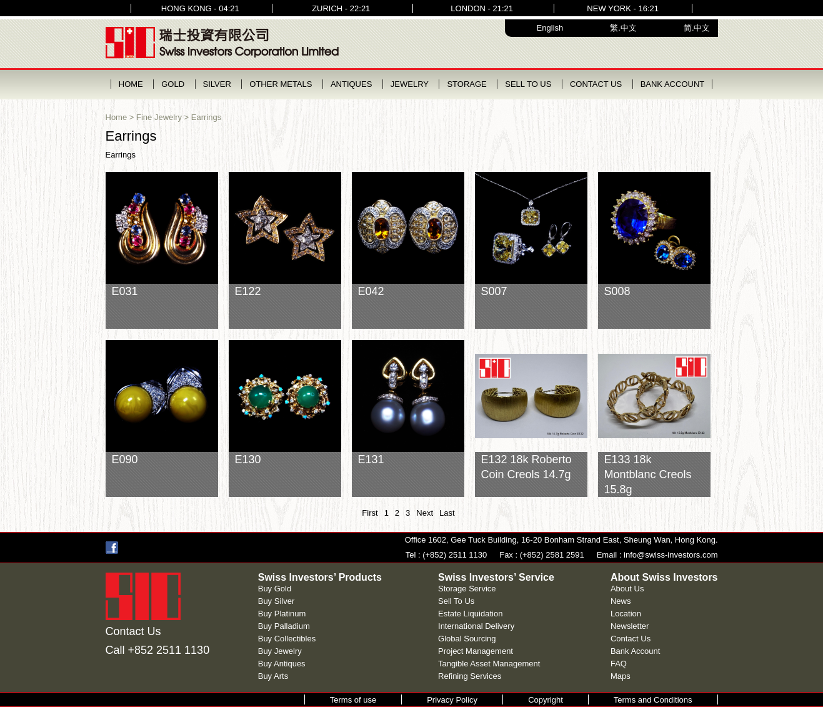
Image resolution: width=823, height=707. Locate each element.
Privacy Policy (452, 699)
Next (424, 513)
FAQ (619, 663)
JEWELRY (410, 84)
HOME (131, 84)
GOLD (172, 84)
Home (116, 117)
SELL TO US (528, 84)
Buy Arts (273, 676)
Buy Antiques (282, 663)
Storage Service (467, 588)
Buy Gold (274, 588)
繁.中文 (623, 28)
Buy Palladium (284, 626)
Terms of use (353, 699)
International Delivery (476, 626)
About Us (627, 588)
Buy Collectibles (287, 638)
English (550, 28)
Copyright (545, 699)
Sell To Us (456, 601)
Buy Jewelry (280, 651)
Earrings (206, 117)
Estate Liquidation (470, 613)
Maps (621, 676)
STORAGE (466, 84)
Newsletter (630, 626)
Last (447, 513)
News (621, 601)
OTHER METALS (280, 84)
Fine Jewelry (159, 117)
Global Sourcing (467, 638)
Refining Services (469, 676)
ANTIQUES (351, 84)
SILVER (217, 84)
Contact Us (631, 638)
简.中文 (697, 28)
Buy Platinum (282, 613)
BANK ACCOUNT (673, 84)
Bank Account (636, 651)
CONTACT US (596, 84)
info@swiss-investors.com (670, 554)
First (369, 513)
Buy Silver (276, 601)
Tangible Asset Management (489, 663)
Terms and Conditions (653, 699)
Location (626, 613)
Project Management (475, 651)
